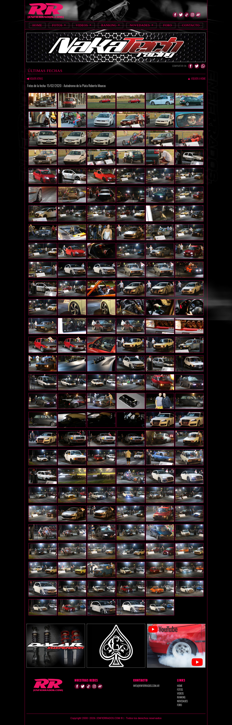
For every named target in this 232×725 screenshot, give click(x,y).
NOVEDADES (182, 701)
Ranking (109, 25)
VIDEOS (180, 693)
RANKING (181, 697)
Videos (82, 25)
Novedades (140, 25)
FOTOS (180, 689)
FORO (179, 705)
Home (37, 25)
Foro (167, 25)
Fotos (57, 25)
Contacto (191, 25)
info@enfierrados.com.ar (146, 686)
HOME (179, 686)
